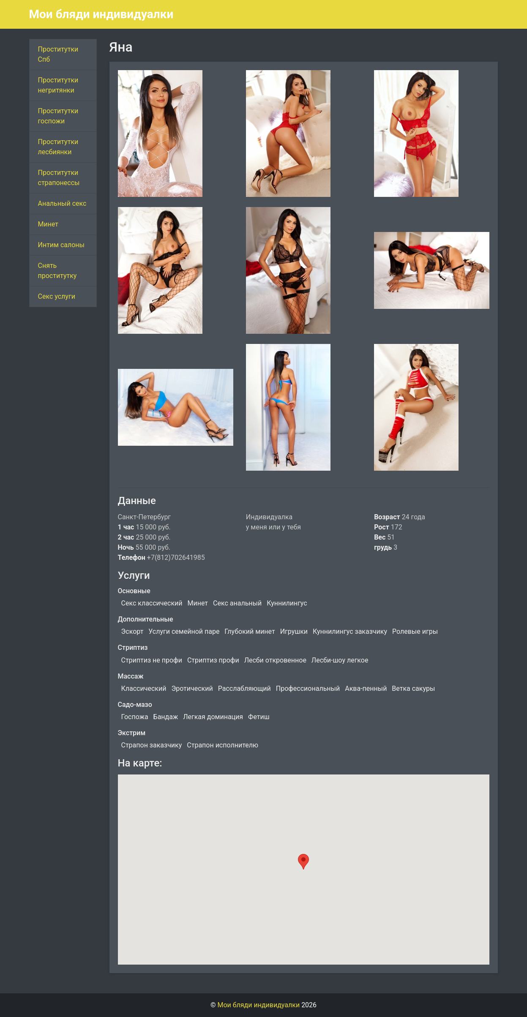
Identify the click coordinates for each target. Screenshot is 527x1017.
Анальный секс (62, 203)
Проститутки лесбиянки (58, 147)
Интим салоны (61, 245)
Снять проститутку (57, 271)
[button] (303, 862)
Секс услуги (56, 296)
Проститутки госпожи (58, 116)
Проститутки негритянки (58, 85)
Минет (48, 224)
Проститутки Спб (58, 54)
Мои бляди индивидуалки (101, 14)
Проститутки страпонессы (59, 178)
